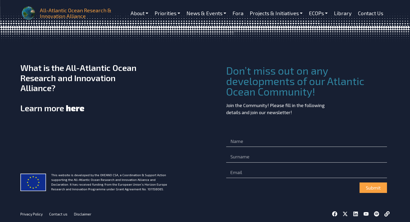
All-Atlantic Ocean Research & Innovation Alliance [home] (75, 13)
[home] (28, 13)
